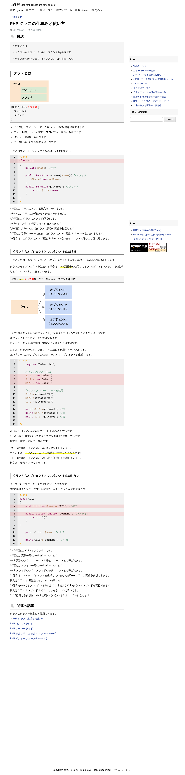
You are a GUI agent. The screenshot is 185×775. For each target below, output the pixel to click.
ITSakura (15, 4)
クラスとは (21, 45)
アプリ (33, 10)
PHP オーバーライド (21, 628)
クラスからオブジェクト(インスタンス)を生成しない (44, 58)
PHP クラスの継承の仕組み (27, 618)
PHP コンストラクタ (21, 623)
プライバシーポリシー (123, 770)
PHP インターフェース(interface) (28, 638)
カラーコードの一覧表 (144, 70)
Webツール (65, 10)
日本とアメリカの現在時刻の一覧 (149, 92)
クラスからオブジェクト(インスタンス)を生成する (43, 52)
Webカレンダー (141, 66)
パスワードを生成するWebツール (149, 75)
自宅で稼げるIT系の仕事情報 (147, 105)
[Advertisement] (67, 668)
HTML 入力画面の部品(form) (147, 230)
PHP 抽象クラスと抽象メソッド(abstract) (33, 633)
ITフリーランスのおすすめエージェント (152, 101)
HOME (14, 17)
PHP (22, 17)
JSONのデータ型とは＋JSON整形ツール (153, 79)
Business (83, 10)
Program (18, 10)
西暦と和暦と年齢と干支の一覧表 (149, 96)
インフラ (48, 10)
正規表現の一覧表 (142, 88)
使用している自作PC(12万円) (147, 239)
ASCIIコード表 (140, 83)
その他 (98, 10)
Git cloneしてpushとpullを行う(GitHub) (152, 234)
